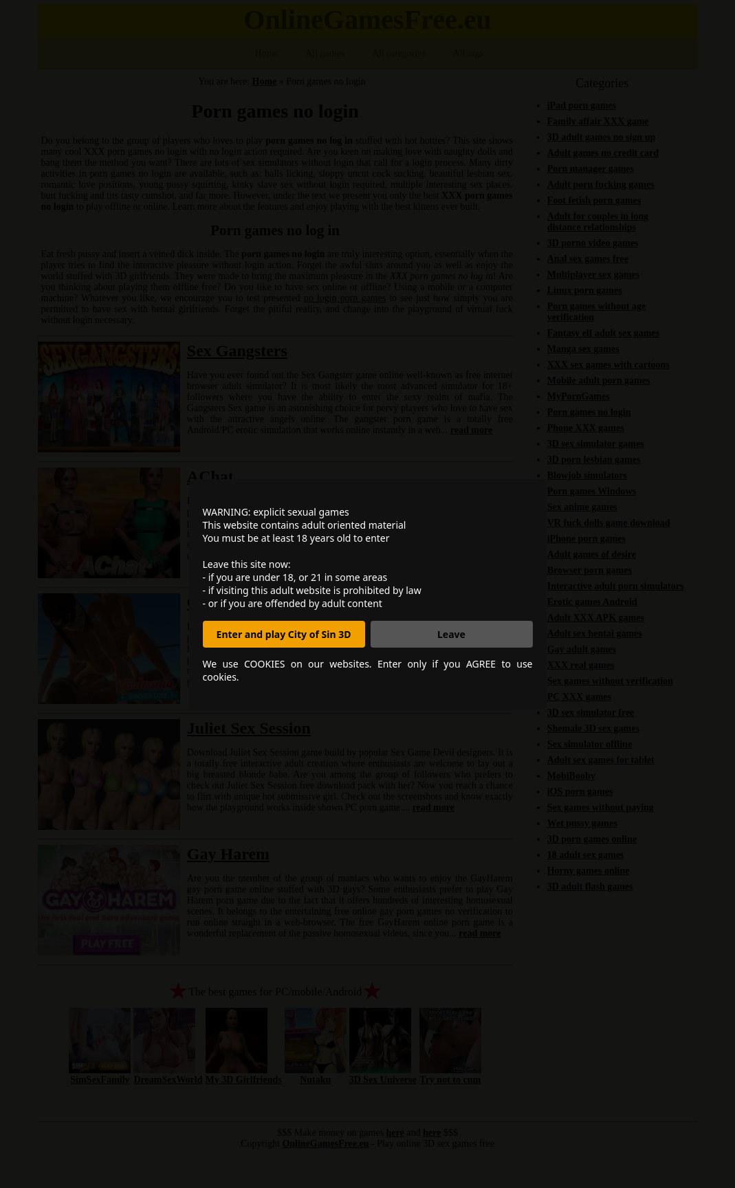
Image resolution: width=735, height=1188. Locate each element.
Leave (451, 634)
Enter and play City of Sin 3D (284, 634)
